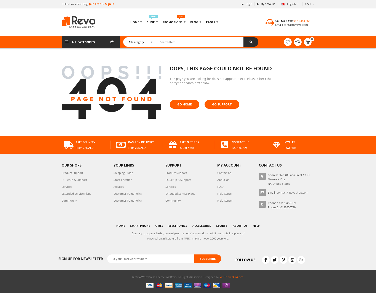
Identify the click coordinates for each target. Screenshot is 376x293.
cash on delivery (141, 142)
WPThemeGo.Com (231, 277)
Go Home (184, 104)
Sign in (109, 4)
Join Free (94, 4)
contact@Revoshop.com (292, 192)
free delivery (85, 142)
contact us (240, 142)
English (289, 4)
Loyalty (289, 142)
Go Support (222, 104)
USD (308, 4)
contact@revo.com (295, 25)
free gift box (189, 142)
